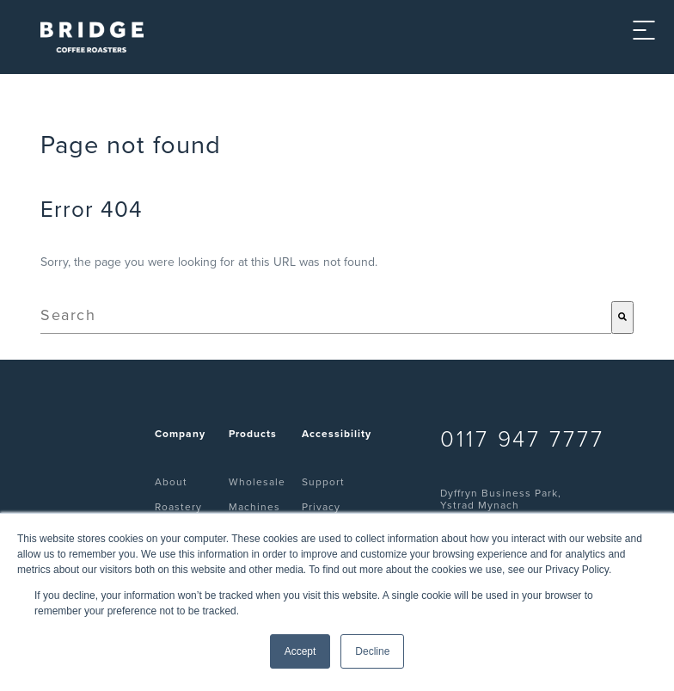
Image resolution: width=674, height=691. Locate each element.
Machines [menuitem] (254, 507)
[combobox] (325, 317)
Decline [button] (372, 651)
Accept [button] (300, 651)
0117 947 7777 (522, 439)
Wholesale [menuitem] (257, 482)
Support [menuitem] (323, 482)
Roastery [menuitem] (178, 507)
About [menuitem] (171, 482)
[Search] (622, 317)
